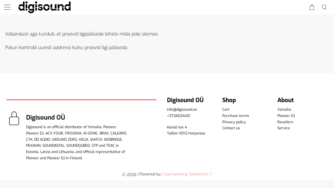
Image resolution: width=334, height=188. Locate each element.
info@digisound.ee (182, 109)
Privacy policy (234, 122)
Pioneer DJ (286, 115)
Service (283, 128)
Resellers (285, 122)
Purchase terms (235, 115)
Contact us (231, 128)
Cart (225, 109)
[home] (44, 7)
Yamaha (284, 109)
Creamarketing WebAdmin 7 (187, 174)
